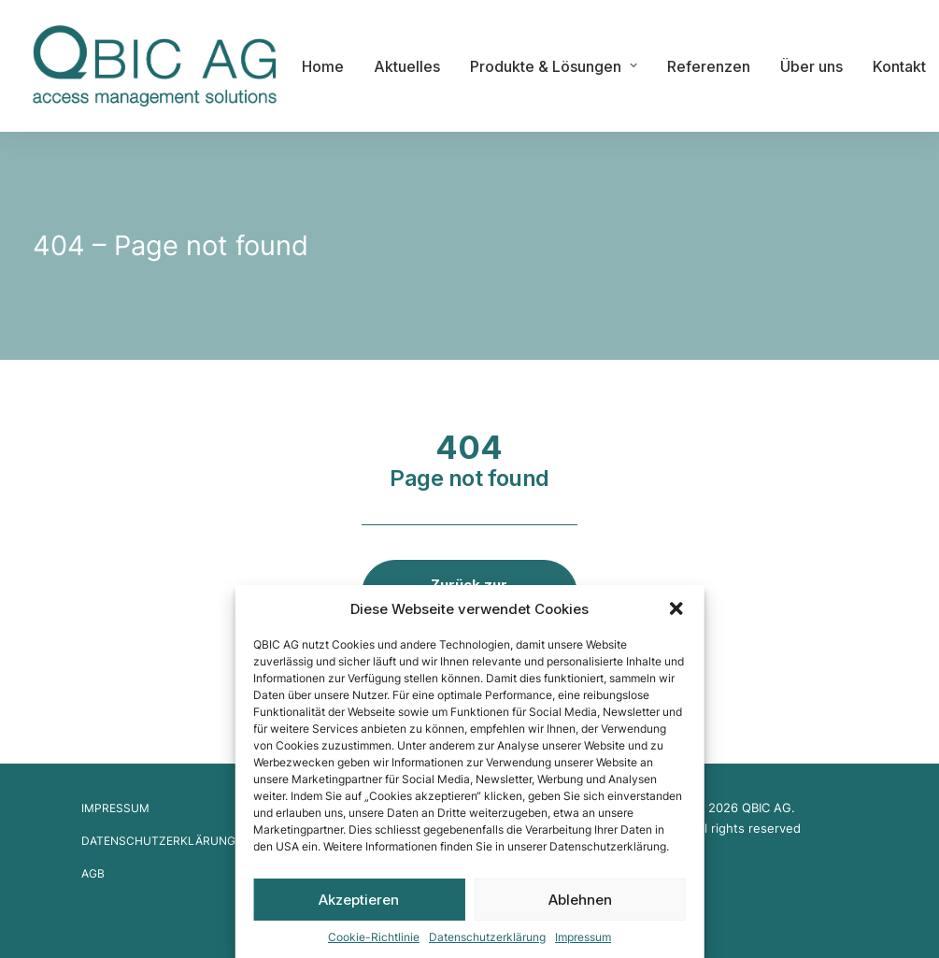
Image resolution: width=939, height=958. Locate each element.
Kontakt (899, 66)
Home (323, 66)
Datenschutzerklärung (487, 937)
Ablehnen (580, 899)
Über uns (811, 66)
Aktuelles (407, 66)
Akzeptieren (359, 899)
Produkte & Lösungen (553, 66)
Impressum (583, 937)
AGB (93, 873)
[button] (676, 608)
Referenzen (708, 66)
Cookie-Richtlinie (374, 937)
